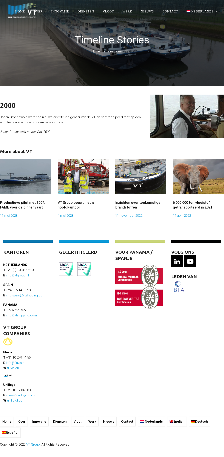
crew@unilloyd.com (20, 395)
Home (96, 51)
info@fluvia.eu (16, 363)
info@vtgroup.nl (17, 275)
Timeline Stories (112, 51)
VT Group (33, 444)
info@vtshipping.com (21, 315)
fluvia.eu (13, 368)
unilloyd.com (16, 400)
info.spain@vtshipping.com (25, 295)
